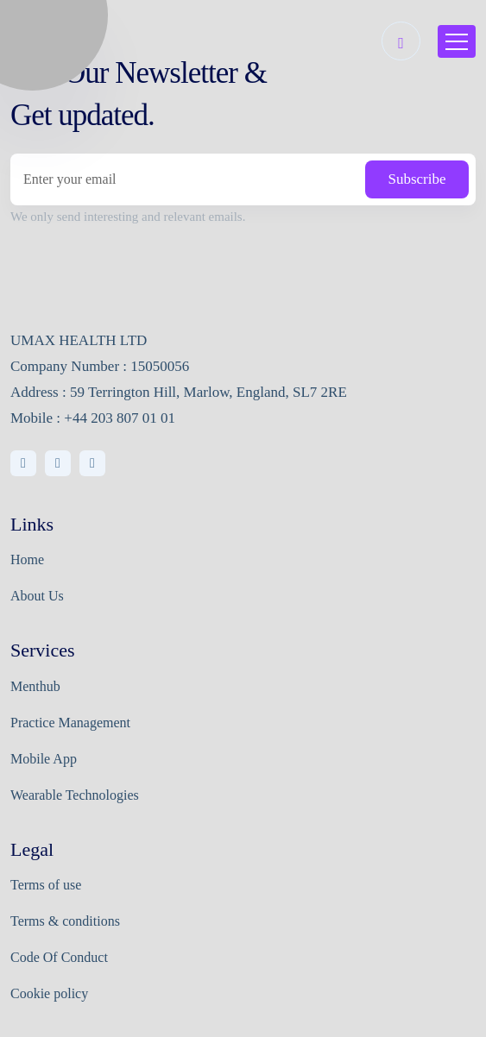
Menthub (35, 686)
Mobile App (43, 758)
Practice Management (70, 722)
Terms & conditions (65, 921)
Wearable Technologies (74, 795)
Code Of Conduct (59, 957)
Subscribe (416, 179)
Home (27, 559)
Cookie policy (49, 993)
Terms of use (45, 884)
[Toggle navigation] (457, 41)
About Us (37, 595)
